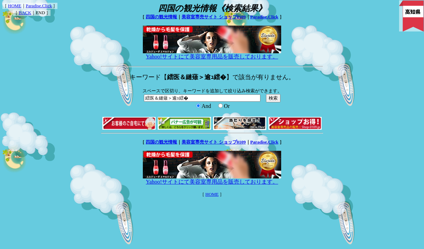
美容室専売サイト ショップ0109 (214, 16)
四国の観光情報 (161, 16)
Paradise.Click (39, 5)
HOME (14, 5)
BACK (25, 12)
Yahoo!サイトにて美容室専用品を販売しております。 (212, 53)
